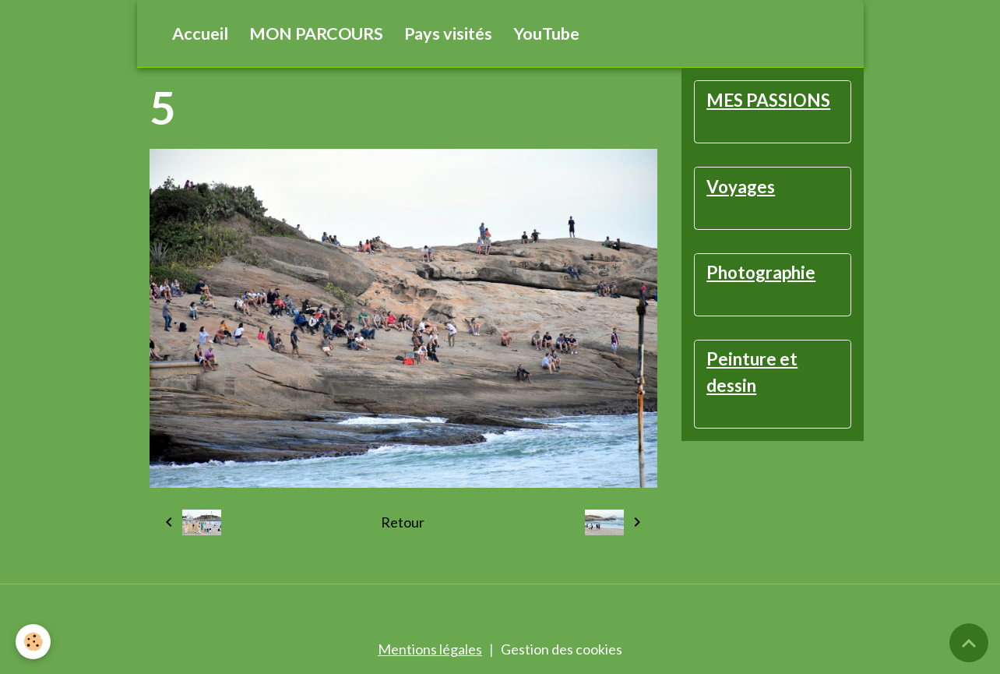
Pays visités (448, 33)
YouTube (546, 33)
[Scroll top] (968, 642)
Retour (402, 522)
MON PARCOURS (316, 33)
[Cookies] (33, 641)
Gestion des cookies (561, 649)
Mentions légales (430, 649)
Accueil (200, 33)
